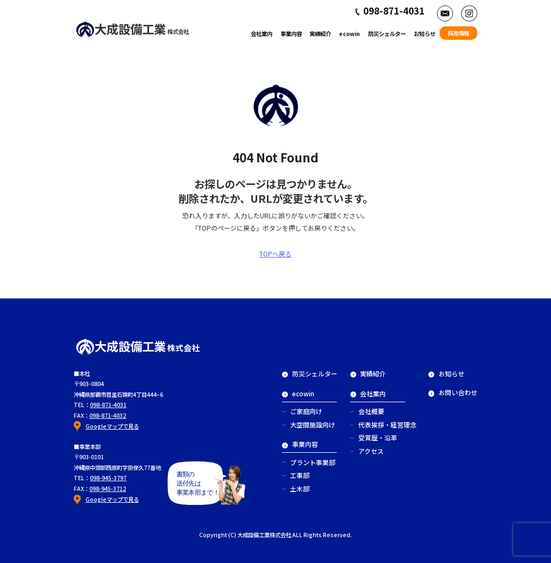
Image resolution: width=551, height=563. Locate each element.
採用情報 (458, 33)
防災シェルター (387, 34)
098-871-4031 (108, 405)
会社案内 (261, 34)
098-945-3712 (107, 488)
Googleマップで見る (112, 426)
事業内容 (291, 34)
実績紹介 (320, 34)
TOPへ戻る (275, 253)
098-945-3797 (108, 478)
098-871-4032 (107, 415)
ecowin (349, 34)
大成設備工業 (132, 28)
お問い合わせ (452, 392)
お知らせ (424, 34)
